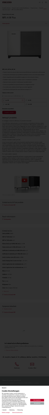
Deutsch (4, 387)
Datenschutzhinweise (17, 412)
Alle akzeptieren (37, 400)
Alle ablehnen (37, 403)
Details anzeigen (6, 412)
